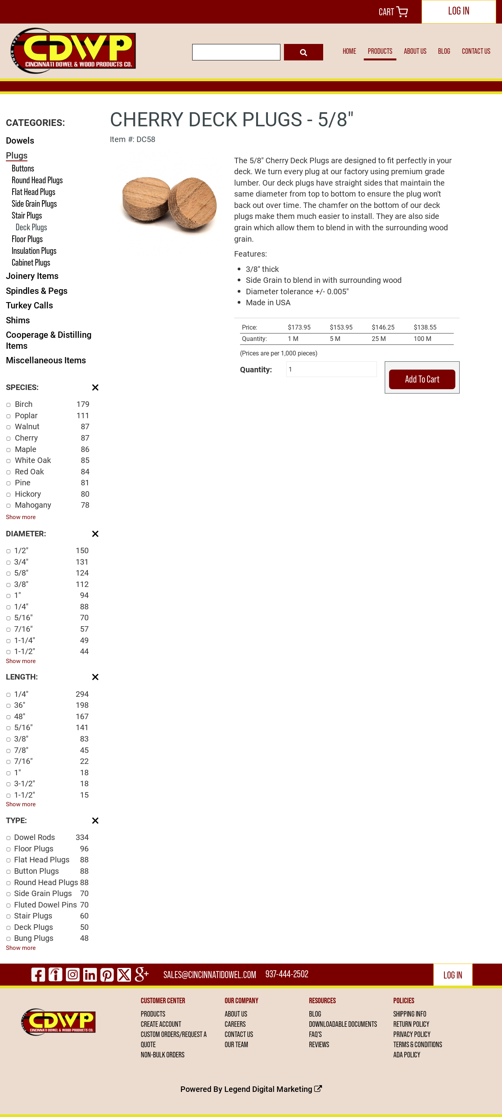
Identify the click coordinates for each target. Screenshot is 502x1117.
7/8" (51, 750)
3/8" (51, 584)
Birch (52, 404)
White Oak (52, 460)
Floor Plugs (27, 238)
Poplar (52, 415)
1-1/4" (51, 640)
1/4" (51, 606)
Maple (52, 449)
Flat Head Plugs (33, 191)
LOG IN (458, 11)
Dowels (20, 140)
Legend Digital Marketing (273, 1089)
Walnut (52, 426)
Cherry (52, 437)
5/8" (51, 572)
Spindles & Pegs (36, 290)
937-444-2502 (288, 974)
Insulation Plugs (34, 250)
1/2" (51, 550)
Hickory (52, 493)
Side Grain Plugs (34, 203)
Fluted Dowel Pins (51, 904)
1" (51, 595)
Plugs (16, 155)
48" (51, 716)
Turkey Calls (29, 305)
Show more (21, 517)
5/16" (51, 617)
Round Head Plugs (37, 180)
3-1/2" (51, 783)
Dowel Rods (51, 837)
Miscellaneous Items (46, 360)
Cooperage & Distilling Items (48, 340)
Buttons (23, 168)
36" (51, 705)
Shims (18, 320)
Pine (52, 482)
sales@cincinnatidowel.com (210, 974)
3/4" (51, 561)
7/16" (51, 628)
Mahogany (52, 504)
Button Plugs (51, 870)
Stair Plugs (27, 215)
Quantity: (256, 369)
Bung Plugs (51, 938)
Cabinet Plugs (31, 262)
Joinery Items (32, 275)
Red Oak (52, 471)
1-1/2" (51, 651)
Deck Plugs (31, 227)
